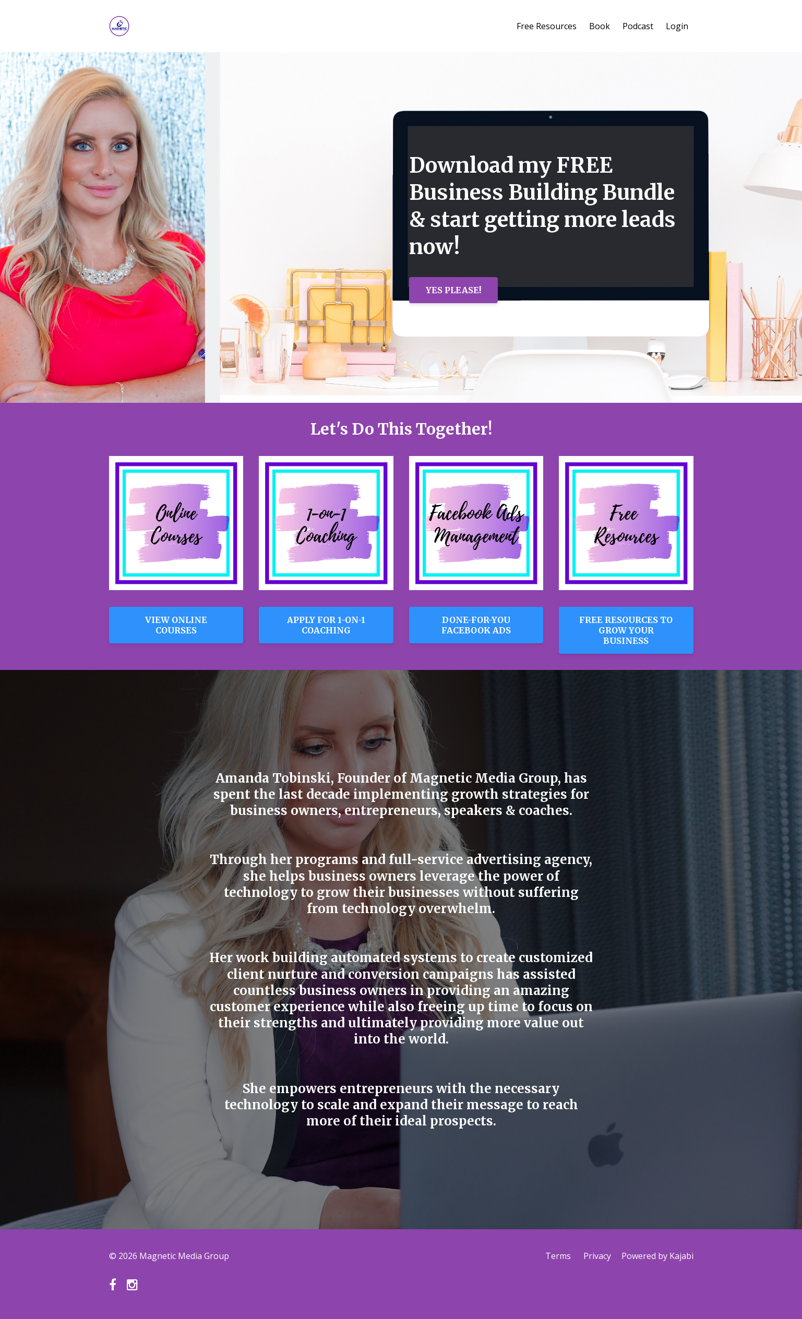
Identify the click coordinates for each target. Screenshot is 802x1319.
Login (677, 26)
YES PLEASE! (453, 290)
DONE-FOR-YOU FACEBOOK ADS (476, 625)
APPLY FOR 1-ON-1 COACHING (326, 625)
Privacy (597, 1256)
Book (599, 26)
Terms (558, 1256)
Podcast (638, 26)
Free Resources (547, 26)
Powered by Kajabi (657, 1256)
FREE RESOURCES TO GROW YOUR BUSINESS (626, 630)
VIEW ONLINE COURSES (176, 625)
